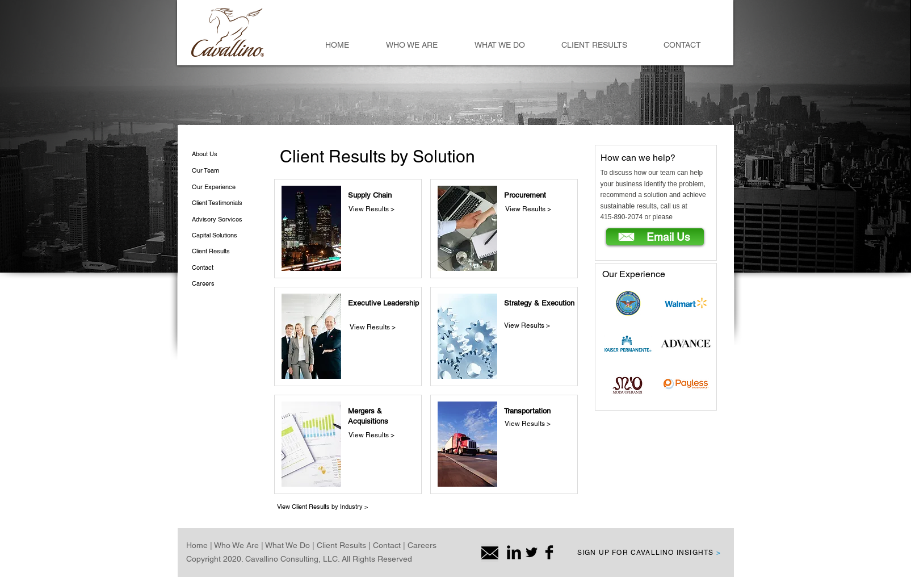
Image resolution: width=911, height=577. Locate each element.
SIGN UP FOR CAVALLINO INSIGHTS (649, 553)
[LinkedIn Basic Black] (514, 552)
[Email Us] (655, 236)
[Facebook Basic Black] (549, 552)
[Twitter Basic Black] (531, 552)
